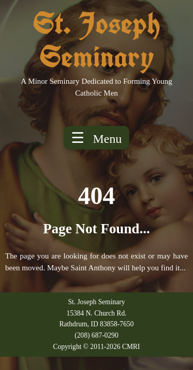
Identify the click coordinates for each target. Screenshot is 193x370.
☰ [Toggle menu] (96, 138)
